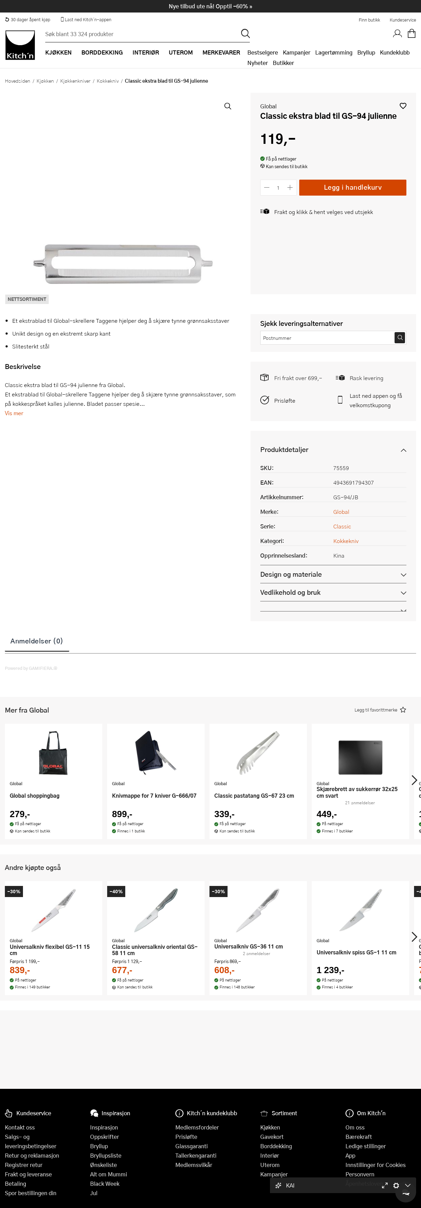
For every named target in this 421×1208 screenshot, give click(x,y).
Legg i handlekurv (353, 187)
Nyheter (257, 63)
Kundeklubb (395, 52)
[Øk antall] (290, 187)
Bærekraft (358, 1137)
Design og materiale (291, 574)
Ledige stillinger (365, 1146)
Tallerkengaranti (195, 1155)
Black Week (104, 1184)
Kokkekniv (108, 80)
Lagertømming (333, 52)
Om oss (355, 1127)
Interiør (269, 1155)
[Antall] (278, 187)
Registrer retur (23, 1165)
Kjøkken (45, 80)
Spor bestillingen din (30, 1193)
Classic (342, 526)
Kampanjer (296, 52)
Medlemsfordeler (197, 1127)
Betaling (15, 1184)
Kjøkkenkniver (75, 80)
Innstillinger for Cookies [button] (375, 1165)
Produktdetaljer (284, 449)
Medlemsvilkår (193, 1165)
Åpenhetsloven (364, 1184)
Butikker (283, 63)
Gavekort (272, 1137)
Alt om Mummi (108, 1174)
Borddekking (276, 1146)
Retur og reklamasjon (32, 1155)
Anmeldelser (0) (37, 641)
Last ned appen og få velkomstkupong (376, 400)
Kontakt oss (20, 1127)
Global (268, 106)
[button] (403, 105)
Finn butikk (369, 20)
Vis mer (14, 413)
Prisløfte (284, 400)
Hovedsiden (17, 80)
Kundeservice (403, 20)
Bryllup (366, 52)
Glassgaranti (191, 1146)
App (350, 1155)
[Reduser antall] (267, 187)
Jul (93, 1193)
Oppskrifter (104, 1137)
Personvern (359, 1174)
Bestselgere (262, 52)
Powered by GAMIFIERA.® (31, 668)
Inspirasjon (104, 1127)
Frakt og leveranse (28, 1174)
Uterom (270, 1165)
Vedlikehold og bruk (290, 592)
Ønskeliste (103, 1165)
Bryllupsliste (105, 1155)
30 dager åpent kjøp (27, 19)
